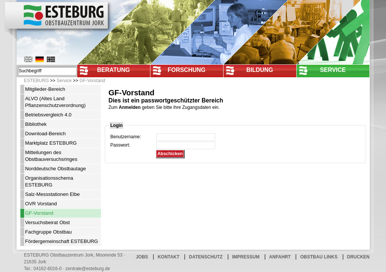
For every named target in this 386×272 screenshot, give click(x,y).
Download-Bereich (45, 133)
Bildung (259, 70)
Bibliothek (36, 124)
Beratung (113, 70)
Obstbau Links (318, 257)
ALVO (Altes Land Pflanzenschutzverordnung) (55, 102)
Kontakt (168, 257)
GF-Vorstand (92, 80)
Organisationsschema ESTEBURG (49, 181)
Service (333, 70)
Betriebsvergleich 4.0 (48, 115)
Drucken (358, 257)
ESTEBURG (36, 80)
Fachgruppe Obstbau (48, 232)
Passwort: (120, 145)
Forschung (187, 70)
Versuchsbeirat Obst (47, 222)
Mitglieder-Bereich (45, 89)
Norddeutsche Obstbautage (55, 168)
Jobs (142, 257)
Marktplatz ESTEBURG (51, 143)
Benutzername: (125, 136)
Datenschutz (205, 257)
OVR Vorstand (41, 203)
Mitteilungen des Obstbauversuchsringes (51, 156)
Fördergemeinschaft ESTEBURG (61, 241)
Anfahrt (280, 257)
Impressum (246, 257)
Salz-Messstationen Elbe (52, 194)
